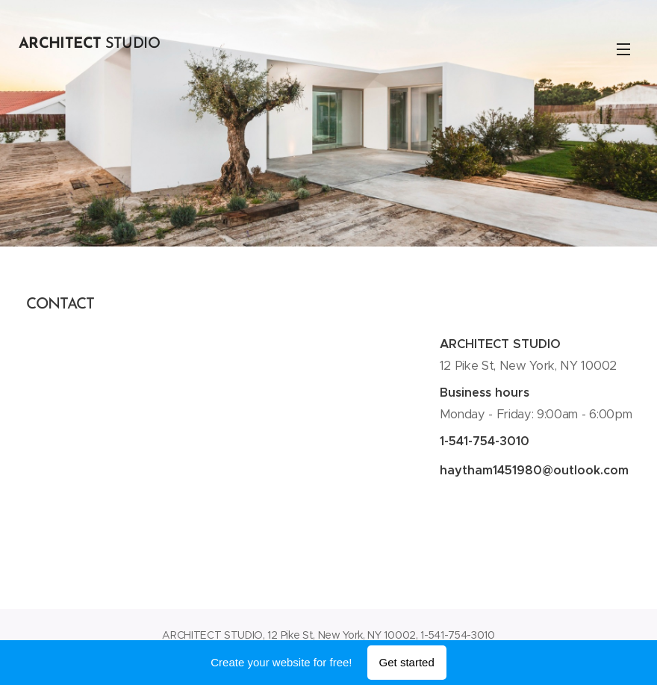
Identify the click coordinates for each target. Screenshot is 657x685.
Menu (623, 49)
